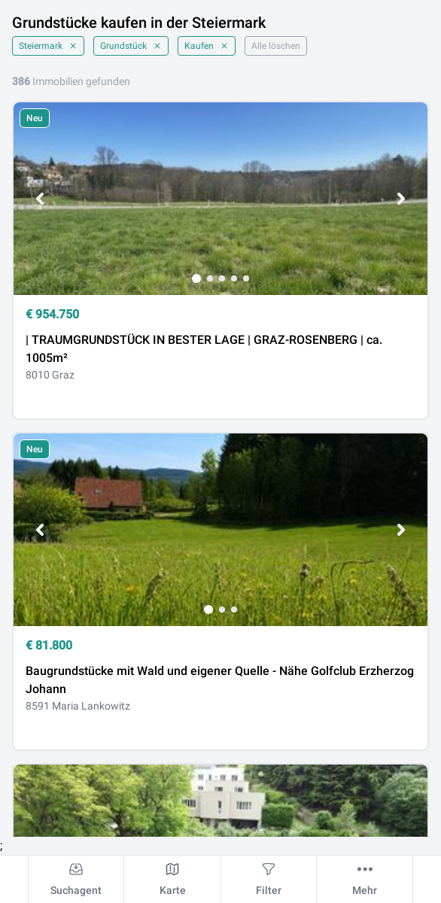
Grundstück (131, 46)
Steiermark (48, 46)
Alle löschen (275, 46)
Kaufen (206, 46)
